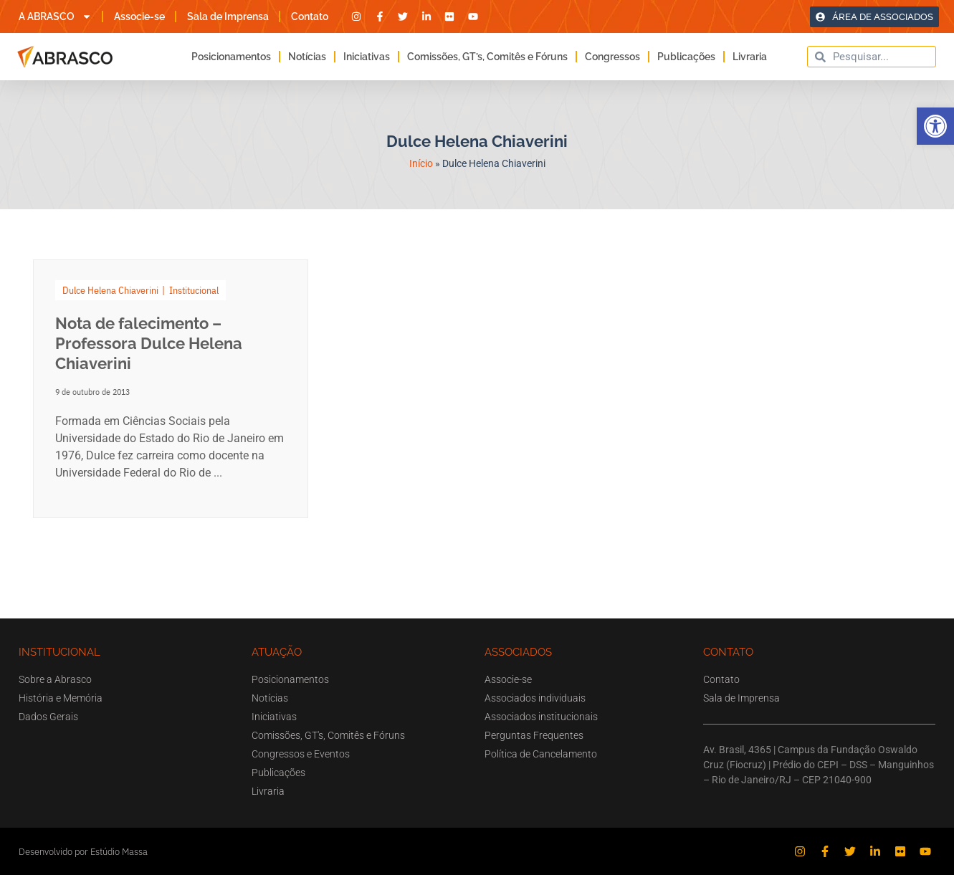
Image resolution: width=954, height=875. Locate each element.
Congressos (612, 56)
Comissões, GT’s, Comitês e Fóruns (487, 56)
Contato (309, 16)
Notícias (307, 56)
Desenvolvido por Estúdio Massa (83, 852)
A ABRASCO (55, 16)
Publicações (686, 56)
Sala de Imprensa (228, 16)
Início (421, 163)
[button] (935, 126)
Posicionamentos (231, 56)
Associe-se (139, 16)
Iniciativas (366, 56)
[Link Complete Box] (171, 388)
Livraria (750, 56)
